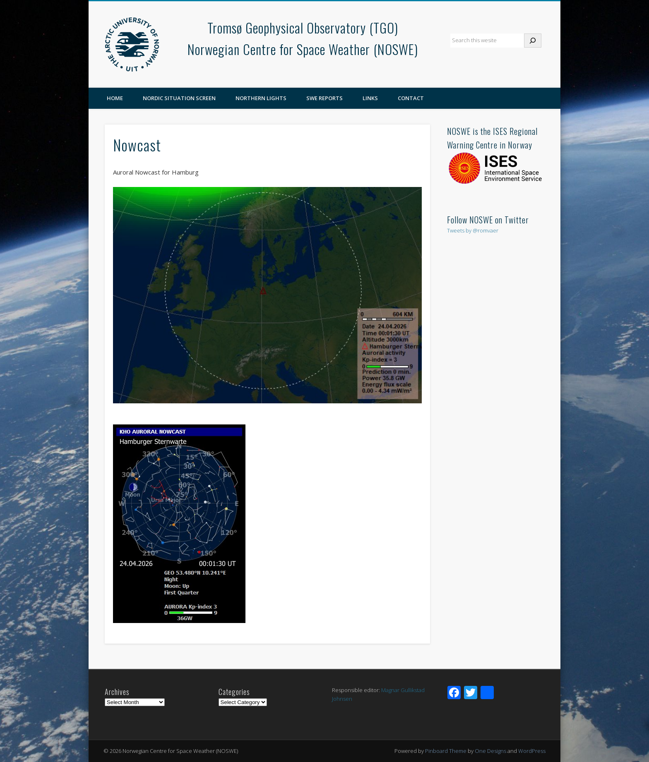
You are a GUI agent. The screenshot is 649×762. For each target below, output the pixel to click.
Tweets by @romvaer (472, 230)
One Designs (490, 751)
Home (115, 98)
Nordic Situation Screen (179, 98)
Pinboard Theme (445, 751)
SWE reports (324, 98)
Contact (411, 98)
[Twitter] (470, 693)
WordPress (532, 751)
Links (370, 98)
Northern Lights (261, 98)
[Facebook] (454, 693)
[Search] (532, 41)
